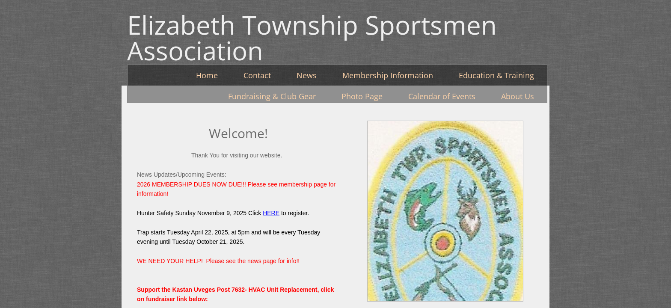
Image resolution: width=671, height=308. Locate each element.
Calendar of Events (441, 96)
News (307, 75)
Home (207, 75)
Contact (257, 75)
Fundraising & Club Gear (272, 96)
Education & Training (496, 75)
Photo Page (362, 96)
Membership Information (387, 75)
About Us (517, 96)
